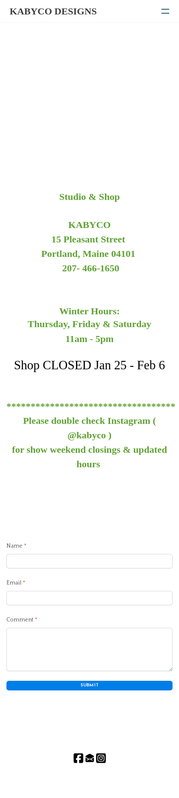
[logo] (53, 11)
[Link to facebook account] (78, 758)
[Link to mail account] (90, 758)
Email (13, 583)
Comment (19, 620)
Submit (89, 685)
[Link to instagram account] (101, 758)
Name (14, 546)
